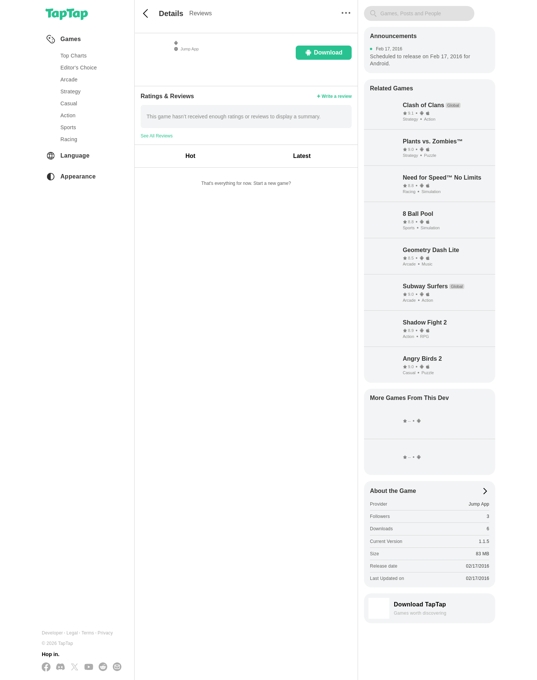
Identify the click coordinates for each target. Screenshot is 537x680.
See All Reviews (157, 136)
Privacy (105, 633)
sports (68, 127)
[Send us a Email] (117, 667)
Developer (52, 633)
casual (68, 103)
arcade (69, 80)
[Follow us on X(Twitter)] (74, 667)
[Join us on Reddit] (102, 667)
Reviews (200, 13)
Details (171, 13)
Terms (87, 633)
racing (68, 139)
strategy (70, 91)
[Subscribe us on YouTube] (88, 667)
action (68, 115)
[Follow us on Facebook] (46, 667)
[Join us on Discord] (60, 667)
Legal (72, 633)
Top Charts (73, 56)
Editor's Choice (78, 68)
